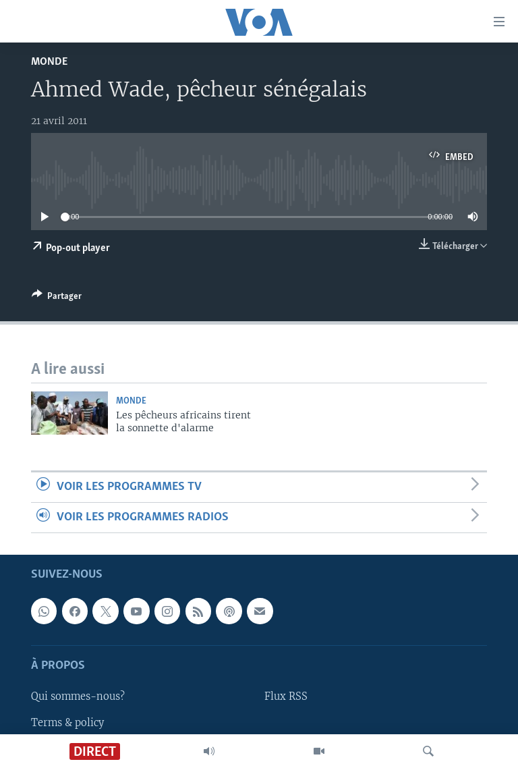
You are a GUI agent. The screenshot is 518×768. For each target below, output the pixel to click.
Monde (49, 61)
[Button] (57, 298)
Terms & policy (67, 723)
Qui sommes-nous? (78, 697)
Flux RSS (286, 697)
